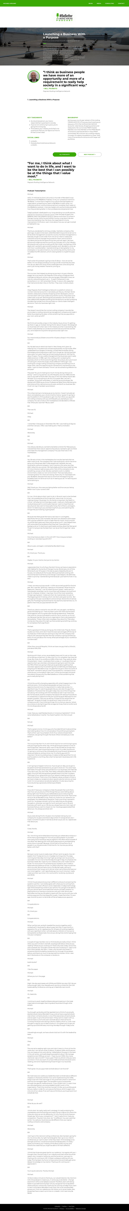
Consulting (109, 3)
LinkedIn (34, 141)
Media (99, 3)
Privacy (62, 1208)
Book (91, 3)
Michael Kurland (9, 3)
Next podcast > (90, 154)
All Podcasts (64, 154)
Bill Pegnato (72, 120)
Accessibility (70, 1208)
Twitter (64, 1206)
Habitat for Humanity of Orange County (41, 214)
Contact (121, 3)
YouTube (71, 1206)
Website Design (81, 1208)
